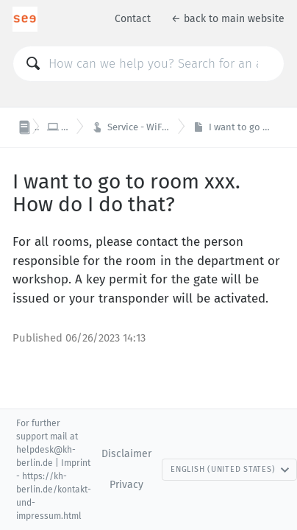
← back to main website (228, 19)
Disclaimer (126, 454)
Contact (133, 19)
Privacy (126, 484)
